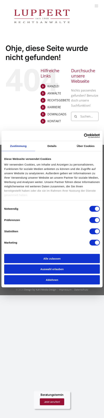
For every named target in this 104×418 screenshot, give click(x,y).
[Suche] (75, 116)
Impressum (65, 289)
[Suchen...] (85, 116)
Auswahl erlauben (52, 269)
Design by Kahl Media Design (40, 289)
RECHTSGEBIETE (58, 100)
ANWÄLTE (54, 93)
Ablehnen (52, 279)
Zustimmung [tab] (18, 145)
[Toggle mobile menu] (97, 6)
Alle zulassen (52, 258)
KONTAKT (54, 121)
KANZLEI (53, 86)
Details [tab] (52, 145)
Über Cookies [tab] (86, 145)
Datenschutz (81, 289)
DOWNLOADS (56, 114)
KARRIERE (54, 107)
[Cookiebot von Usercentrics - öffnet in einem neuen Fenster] (84, 136)
